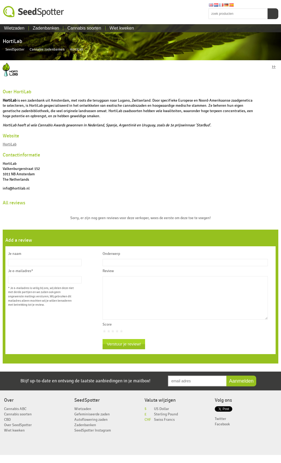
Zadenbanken (46, 28)
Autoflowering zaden (91, 427)
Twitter (220, 427)
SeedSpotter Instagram (92, 438)
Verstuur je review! (124, 352)
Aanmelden (241, 389)
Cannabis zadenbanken (47, 50)
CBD (7, 427)
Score (107, 332)
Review (108, 271)
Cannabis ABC (15, 417)
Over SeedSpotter (18, 433)
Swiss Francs (164, 427)
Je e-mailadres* (20, 271)
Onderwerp (111, 254)
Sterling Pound (166, 422)
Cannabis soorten (84, 28)
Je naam (14, 254)
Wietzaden (14, 28)
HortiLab (9, 144)
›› (274, 66)
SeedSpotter (34, 12)
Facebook (222, 432)
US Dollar (161, 417)
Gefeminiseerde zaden (92, 422)
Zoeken (273, 13)
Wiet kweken (122, 28)
